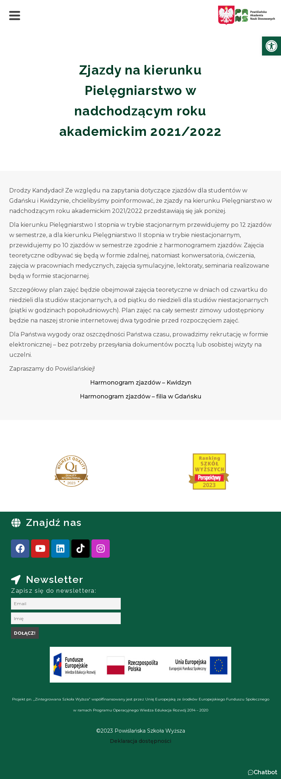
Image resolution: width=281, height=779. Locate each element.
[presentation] (29, 474)
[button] (262, 772)
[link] (271, 46)
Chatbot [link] (265, 772)
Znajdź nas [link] (54, 522)
